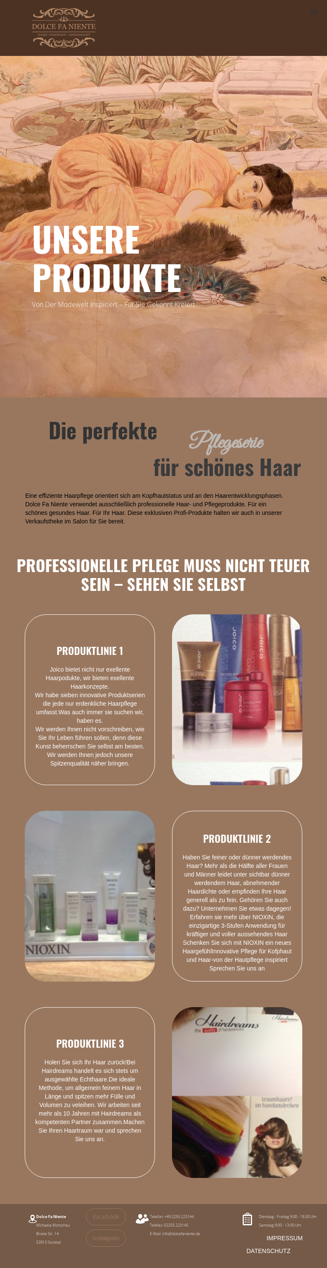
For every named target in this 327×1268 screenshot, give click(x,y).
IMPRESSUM (285, 1238)
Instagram (106, 1238)
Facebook (106, 1216)
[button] (314, 13)
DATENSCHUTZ (268, 1251)
